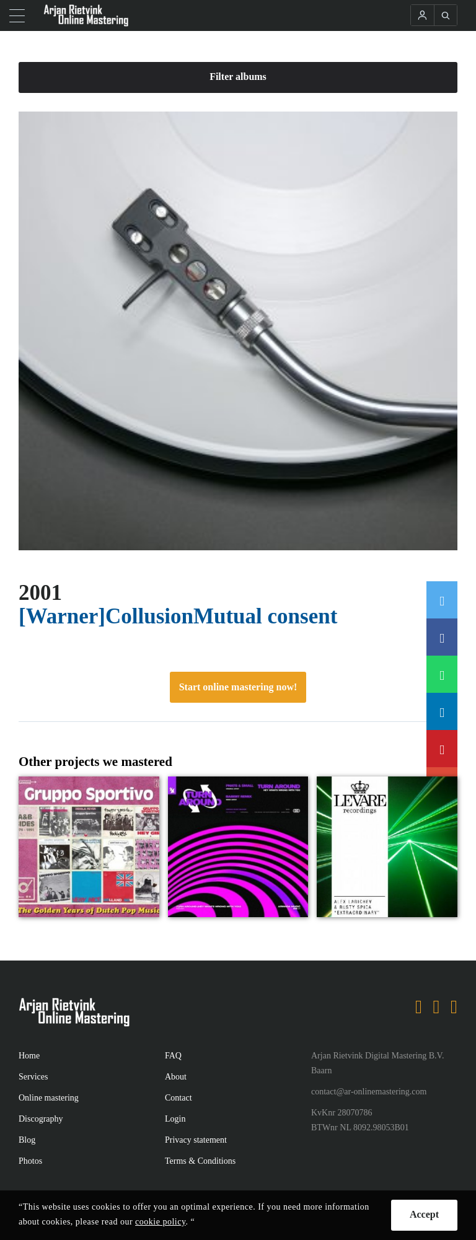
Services (33, 1076)
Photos (30, 1161)
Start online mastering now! (238, 687)
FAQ (173, 1055)
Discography (41, 1118)
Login (175, 1118)
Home (29, 1055)
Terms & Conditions (200, 1161)
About (176, 1076)
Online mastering (49, 1097)
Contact (178, 1097)
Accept (424, 1214)
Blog (27, 1140)
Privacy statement (196, 1140)
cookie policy (160, 1221)
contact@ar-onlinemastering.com (368, 1091)
